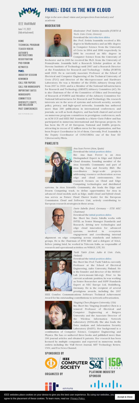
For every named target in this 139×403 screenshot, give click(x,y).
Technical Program (28, 45)
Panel (21, 71)
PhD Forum (24, 63)
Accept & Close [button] (124, 397)
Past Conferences (27, 108)
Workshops (24, 94)
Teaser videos (25, 48)
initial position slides (100, 151)
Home (21, 41)
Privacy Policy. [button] (77, 398)
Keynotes (23, 67)
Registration (25, 59)
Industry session (27, 75)
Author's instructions (25, 54)
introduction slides (99, 37)
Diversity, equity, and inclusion (27, 104)
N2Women (23, 79)
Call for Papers (27, 82)
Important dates (27, 90)
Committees (24, 98)
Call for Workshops (29, 86)
